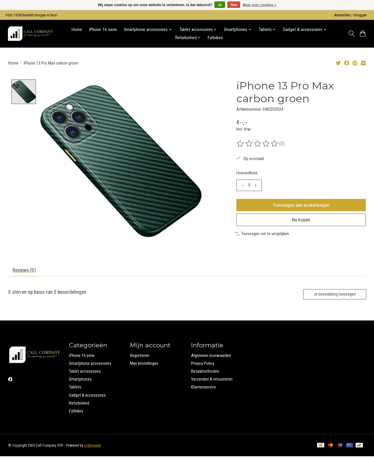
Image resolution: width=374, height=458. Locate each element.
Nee (234, 5)
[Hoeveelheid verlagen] (243, 185)
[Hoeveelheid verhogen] (256, 185)
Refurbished (79, 404)
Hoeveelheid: (247, 173)
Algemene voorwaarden (211, 357)
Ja (219, 5)
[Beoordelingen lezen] (257, 144)
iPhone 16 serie (103, 29)
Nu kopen (301, 221)
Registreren (139, 357)
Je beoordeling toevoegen (333, 295)
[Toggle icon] (351, 33)
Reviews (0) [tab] (25, 271)
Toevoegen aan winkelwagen (301, 205)
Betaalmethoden (205, 373)
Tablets (75, 388)
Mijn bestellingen (144, 365)
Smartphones (80, 381)
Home (77, 29)
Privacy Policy (202, 365)
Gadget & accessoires (87, 396)
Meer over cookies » (259, 5)
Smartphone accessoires (90, 365)
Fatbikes (215, 37)
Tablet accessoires (85, 373)
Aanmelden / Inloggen (350, 15)
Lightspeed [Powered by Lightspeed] (92, 447)
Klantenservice (203, 388)
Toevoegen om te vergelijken (262, 234)
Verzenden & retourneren (212, 381)
